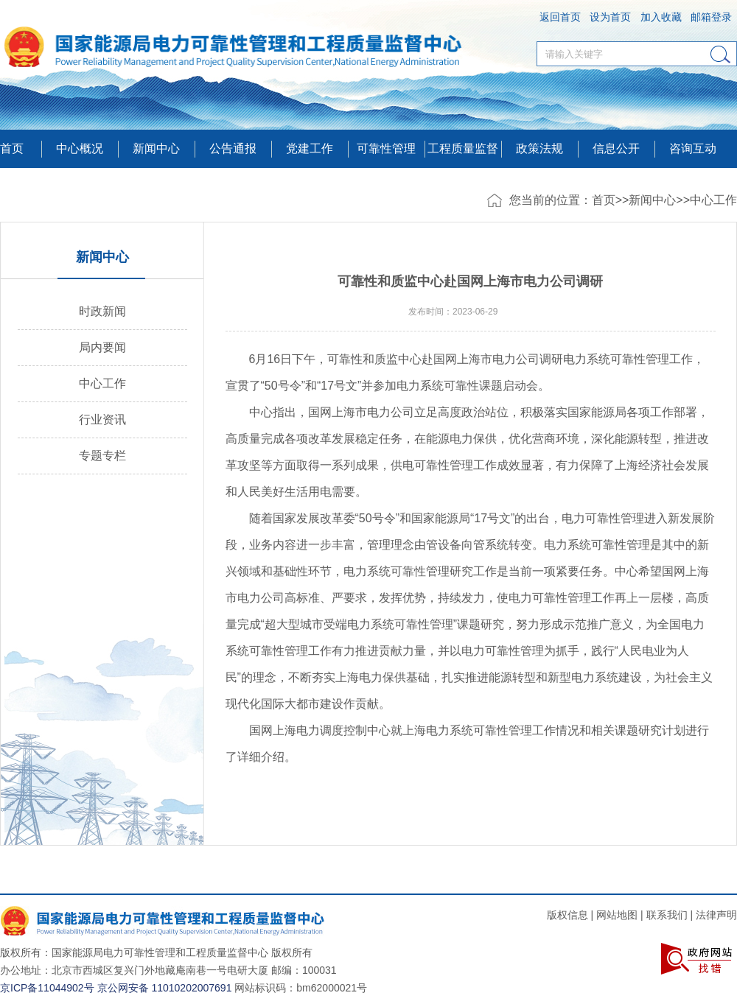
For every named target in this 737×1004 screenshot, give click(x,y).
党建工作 (309, 148)
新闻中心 (652, 200)
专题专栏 (102, 455)
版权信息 (567, 915)
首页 (12, 148)
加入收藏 (661, 17)
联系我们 (667, 915)
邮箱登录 (711, 17)
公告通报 (232, 148)
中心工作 (713, 200)
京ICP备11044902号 (47, 988)
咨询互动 (692, 148)
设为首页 (610, 17)
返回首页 (560, 17)
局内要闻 (102, 347)
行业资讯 (102, 419)
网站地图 (617, 915)
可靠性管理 (386, 148)
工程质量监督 (462, 148)
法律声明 (716, 915)
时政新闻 (102, 311)
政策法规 (539, 148)
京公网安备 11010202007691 (164, 988)
